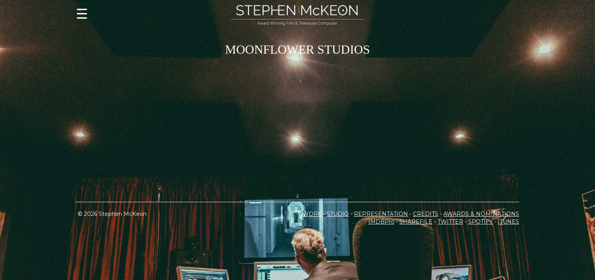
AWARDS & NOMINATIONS (481, 248)
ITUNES (508, 256)
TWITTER (450, 256)
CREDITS (425, 248)
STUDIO (338, 248)
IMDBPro (381, 256)
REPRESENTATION (381, 248)
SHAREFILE (415, 256)
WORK (312, 248)
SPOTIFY (480, 256)
